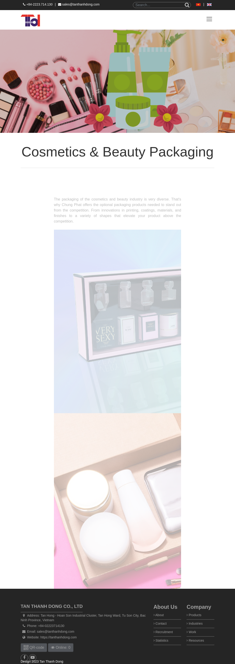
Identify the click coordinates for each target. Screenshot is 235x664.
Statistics (161, 650)
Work (191, 642)
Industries (195, 633)
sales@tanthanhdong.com (79, 4)
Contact (160, 633)
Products (194, 625)
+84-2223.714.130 (38, 4)
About (159, 625)
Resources (195, 650)
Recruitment (163, 642)
